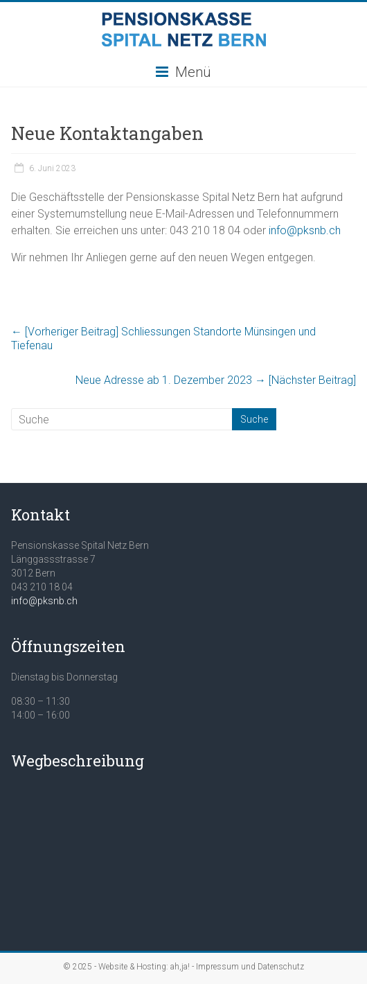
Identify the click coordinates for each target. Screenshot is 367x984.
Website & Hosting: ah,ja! (144, 967)
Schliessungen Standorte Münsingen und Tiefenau (163, 338)
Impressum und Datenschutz (250, 967)
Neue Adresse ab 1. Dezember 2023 (215, 380)
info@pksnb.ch (305, 230)
